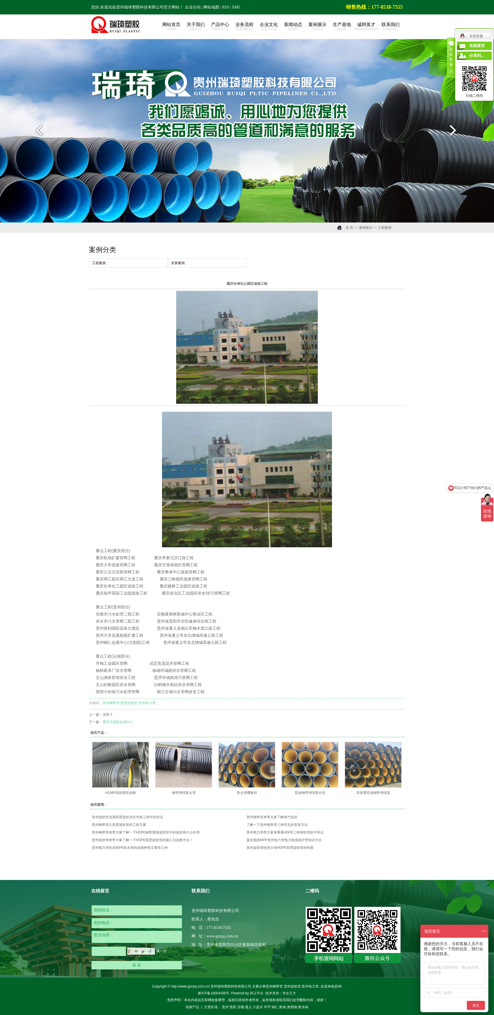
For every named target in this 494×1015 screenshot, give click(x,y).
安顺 (240, 1007)
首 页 (349, 228)
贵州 (225, 1007)
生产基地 (342, 26)
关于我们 (196, 26)
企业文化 (269, 26)
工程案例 (384, 228)
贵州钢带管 (111, 703)
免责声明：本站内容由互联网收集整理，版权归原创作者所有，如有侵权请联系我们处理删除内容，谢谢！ (247, 1000)
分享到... (476, 56)
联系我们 (390, 26)
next (456, 132)
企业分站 (193, 7)
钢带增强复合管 (184, 793)
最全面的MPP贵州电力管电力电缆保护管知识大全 (284, 840)
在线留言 (477, 46)
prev (37, 132)
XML (236, 7)
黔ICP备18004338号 (213, 993)
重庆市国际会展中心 (118, 722)
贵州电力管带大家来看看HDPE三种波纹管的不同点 (285, 832)
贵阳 (232, 1007)
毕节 (267, 1007)
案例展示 (317, 26)
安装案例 (178, 263)
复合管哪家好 (247, 793)
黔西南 (292, 1007)
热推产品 (192, 1007)
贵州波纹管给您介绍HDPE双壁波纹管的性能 (280, 848)
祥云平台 (256, 993)
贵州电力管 (147, 703)
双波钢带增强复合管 (310, 793)
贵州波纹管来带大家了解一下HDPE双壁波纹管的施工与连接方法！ (142, 840)
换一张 (161, 951)
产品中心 (220, 26)
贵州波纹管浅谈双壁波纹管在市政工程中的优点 (127, 817)
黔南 (282, 1007)
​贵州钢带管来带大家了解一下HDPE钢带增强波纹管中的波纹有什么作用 (146, 832)
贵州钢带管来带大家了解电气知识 (271, 817)
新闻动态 (293, 26)
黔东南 (303, 1007)
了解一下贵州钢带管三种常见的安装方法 (277, 825)
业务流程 (244, 26)
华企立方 (289, 993)
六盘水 (258, 1007)
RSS (225, 7)
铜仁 (275, 1007)
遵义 (248, 1007)
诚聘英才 (366, 26)
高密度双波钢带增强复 (373, 793)
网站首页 (171, 26)
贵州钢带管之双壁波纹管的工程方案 (119, 825)
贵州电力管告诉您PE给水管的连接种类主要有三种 (130, 848)
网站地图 (211, 7)
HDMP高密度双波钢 (120, 793)
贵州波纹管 (128, 703)
